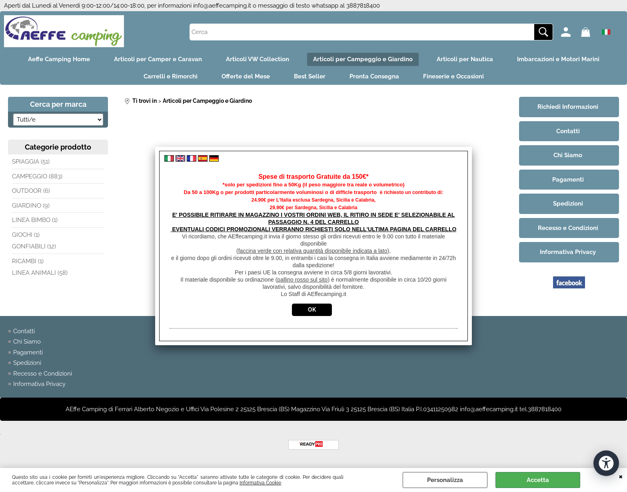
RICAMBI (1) (28, 261)
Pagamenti (28, 352)
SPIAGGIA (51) (31, 161)
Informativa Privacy (39, 384)
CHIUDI (621, 476)
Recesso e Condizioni (42, 373)
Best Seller (309, 76)
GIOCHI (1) (26, 234)
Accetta (538, 480)
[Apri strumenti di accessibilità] (606, 463)
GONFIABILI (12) (34, 246)
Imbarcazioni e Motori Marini (558, 59)
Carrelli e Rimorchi (171, 76)
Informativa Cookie (260, 483)
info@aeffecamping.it (222, 5)
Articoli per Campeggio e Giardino (363, 59)
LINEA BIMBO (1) (35, 220)
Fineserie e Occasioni (453, 76)
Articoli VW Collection (257, 59)
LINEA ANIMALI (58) (40, 272)
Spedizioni (27, 362)
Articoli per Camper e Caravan (158, 59)
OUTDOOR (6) (31, 190)
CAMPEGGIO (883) (37, 176)
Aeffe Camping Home (59, 59)
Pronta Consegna (374, 76)
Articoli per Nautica (465, 59)
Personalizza (445, 480)
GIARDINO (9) (31, 205)
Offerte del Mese (246, 76)
